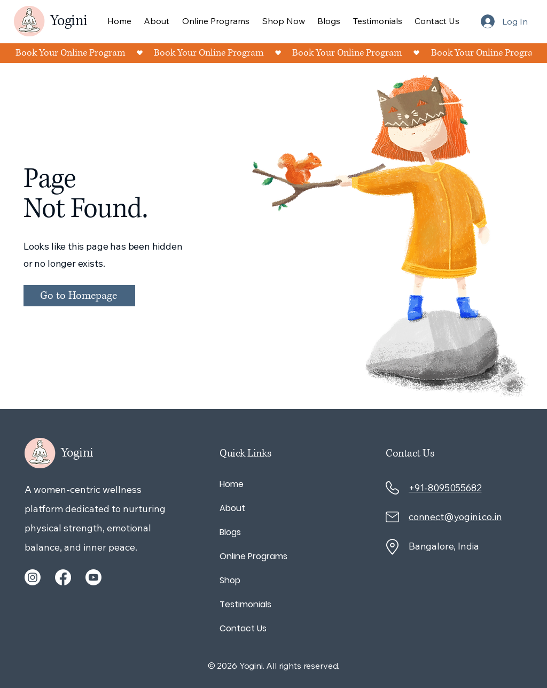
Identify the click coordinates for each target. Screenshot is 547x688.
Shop (230, 580)
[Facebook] (63, 577)
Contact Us (243, 628)
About (232, 508)
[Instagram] (33, 577)
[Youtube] (93, 577)
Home (232, 484)
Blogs (230, 532)
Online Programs (253, 556)
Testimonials (245, 604)
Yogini (68, 20)
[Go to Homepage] (79, 295)
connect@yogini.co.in (455, 517)
